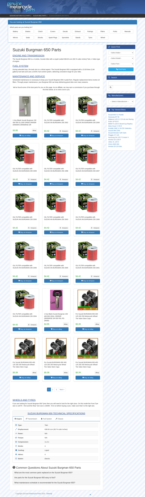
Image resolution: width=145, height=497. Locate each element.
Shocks (40, 37)
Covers (52, 31)
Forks (115, 31)
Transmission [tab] (31, 419)
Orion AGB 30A (113, 144)
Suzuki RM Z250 (114, 130)
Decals (65, 31)
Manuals (128, 31)
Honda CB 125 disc (115, 146)
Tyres (90, 37)
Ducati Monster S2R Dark (117, 133)
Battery (15, 31)
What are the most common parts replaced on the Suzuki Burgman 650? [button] (43, 473)
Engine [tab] (18, 419)
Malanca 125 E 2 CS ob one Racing (121, 119)
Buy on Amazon (56, 135)
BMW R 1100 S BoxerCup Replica (120, 124)
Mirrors (15, 37)
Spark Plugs (53, 37)
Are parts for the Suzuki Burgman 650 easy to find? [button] (35, 478)
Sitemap (49, 494)
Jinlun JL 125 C (113, 142)
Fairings (90, 31)
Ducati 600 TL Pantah (116, 115)
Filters (102, 31)
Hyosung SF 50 (113, 117)
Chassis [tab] (59, 419)
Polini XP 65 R (113, 121)
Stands (77, 37)
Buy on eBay (24, 135)
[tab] (56, 473)
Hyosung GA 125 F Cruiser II (118, 137)
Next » (62, 389)
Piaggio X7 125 (113, 135)
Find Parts (121, 69)
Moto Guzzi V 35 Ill (115, 126)
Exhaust (78, 31)
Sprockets (65, 37)
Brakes (27, 31)
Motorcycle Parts (35, 494)
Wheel (103, 37)
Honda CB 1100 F (114, 140)
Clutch (40, 31)
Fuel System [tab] (46, 419)
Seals (28, 37)
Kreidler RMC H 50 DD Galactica (119, 128)
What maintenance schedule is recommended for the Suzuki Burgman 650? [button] (44, 483)
